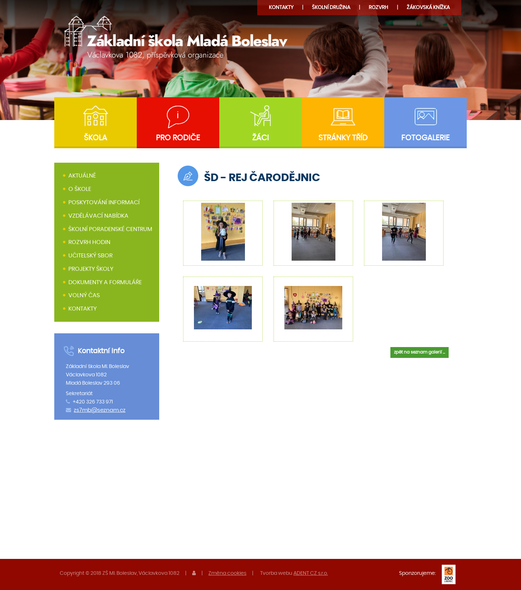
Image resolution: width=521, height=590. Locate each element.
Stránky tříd (343, 138)
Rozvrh (378, 7)
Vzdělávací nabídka (98, 216)
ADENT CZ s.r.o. (310, 573)
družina (331, 7)
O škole (79, 189)
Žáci (260, 138)
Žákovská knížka (428, 7)
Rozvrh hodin (89, 242)
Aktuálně (82, 176)
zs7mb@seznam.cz (100, 410)
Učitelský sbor (90, 255)
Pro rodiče (178, 138)
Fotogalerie (425, 138)
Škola (95, 138)
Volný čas (84, 296)
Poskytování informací (104, 202)
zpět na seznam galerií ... (419, 352)
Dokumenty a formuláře (105, 282)
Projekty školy (90, 269)
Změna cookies (227, 573)
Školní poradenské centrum (110, 229)
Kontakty (281, 7)
